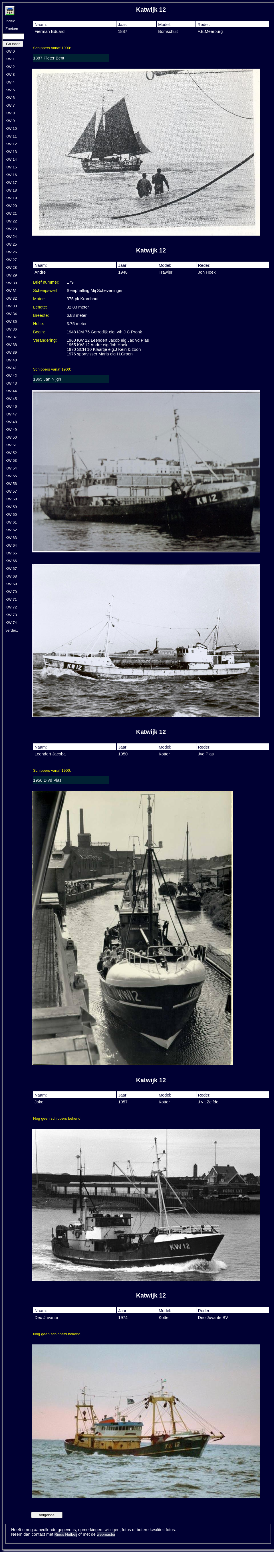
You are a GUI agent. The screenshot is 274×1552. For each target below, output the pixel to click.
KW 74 (11, 622)
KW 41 (11, 368)
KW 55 (11, 476)
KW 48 (11, 422)
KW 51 (11, 445)
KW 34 (11, 314)
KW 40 (11, 360)
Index (10, 21)
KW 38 (11, 345)
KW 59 (11, 507)
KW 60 (11, 514)
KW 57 (11, 491)
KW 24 (11, 236)
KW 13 (11, 152)
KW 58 (11, 499)
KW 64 (11, 545)
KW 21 (11, 213)
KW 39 (11, 352)
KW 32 (11, 298)
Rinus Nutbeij (66, 1534)
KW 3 (10, 74)
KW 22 (11, 221)
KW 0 (10, 51)
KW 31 (11, 290)
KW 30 (11, 283)
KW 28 (11, 267)
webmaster (106, 1534)
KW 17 (11, 182)
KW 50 (11, 437)
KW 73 (11, 615)
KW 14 (11, 159)
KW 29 (11, 275)
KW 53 (11, 460)
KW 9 (10, 121)
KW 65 (11, 553)
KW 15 (11, 167)
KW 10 (11, 128)
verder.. (11, 630)
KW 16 (11, 175)
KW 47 (11, 414)
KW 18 (11, 190)
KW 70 (11, 592)
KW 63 (11, 538)
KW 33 (11, 306)
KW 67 (11, 568)
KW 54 (11, 468)
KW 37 (11, 337)
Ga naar (13, 44)
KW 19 (11, 198)
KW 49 (11, 429)
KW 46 (11, 406)
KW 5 (10, 90)
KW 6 (10, 97)
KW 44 (11, 391)
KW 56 (11, 483)
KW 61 (11, 522)
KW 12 (11, 144)
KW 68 (11, 576)
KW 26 (11, 252)
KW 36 (11, 329)
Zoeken (11, 29)
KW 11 (11, 136)
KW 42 (11, 375)
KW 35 (11, 321)
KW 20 (11, 206)
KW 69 (11, 584)
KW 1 (10, 59)
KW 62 (11, 530)
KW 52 (11, 453)
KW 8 (10, 113)
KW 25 (11, 244)
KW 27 (11, 260)
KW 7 (10, 105)
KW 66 (11, 561)
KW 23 (11, 229)
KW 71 (11, 599)
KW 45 (11, 399)
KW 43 (11, 383)
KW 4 (10, 82)
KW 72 (11, 607)
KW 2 (10, 67)
